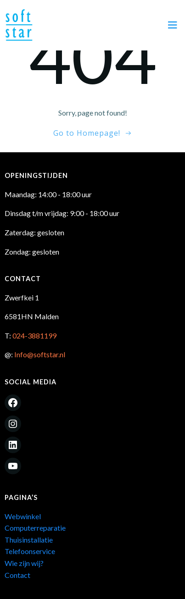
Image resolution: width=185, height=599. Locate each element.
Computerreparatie (35, 527)
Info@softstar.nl (39, 354)
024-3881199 (34, 335)
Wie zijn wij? (24, 563)
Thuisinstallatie (29, 539)
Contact (17, 575)
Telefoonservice (30, 551)
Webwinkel (23, 516)
